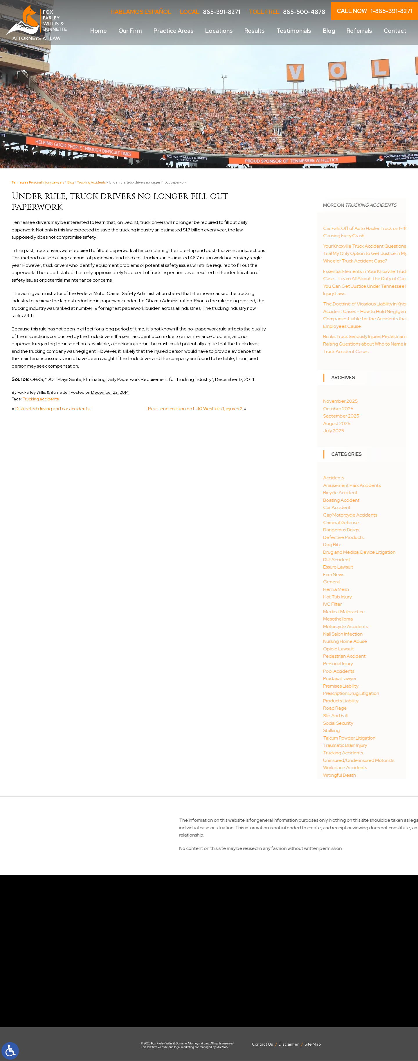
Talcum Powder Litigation (379, 738)
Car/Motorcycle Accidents (380, 515)
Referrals (359, 31)
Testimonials (293, 31)
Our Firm (130, 31)
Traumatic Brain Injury (375, 745)
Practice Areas (174, 31)
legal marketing (184, 1047)
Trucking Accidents (91, 182)
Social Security (368, 723)
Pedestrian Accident (374, 656)
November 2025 (370, 401)
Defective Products (373, 537)
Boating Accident (371, 500)
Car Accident (366, 507)
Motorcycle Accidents (375, 626)
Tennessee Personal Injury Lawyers (38, 182)
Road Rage (364, 708)
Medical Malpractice (373, 612)
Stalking (361, 730)
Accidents (363, 478)
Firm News (363, 574)
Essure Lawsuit (368, 567)
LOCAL (210, 12)
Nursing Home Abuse (375, 641)
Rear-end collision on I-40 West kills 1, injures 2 (195, 409)
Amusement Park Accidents (381, 485)
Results (254, 31)
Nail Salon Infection (372, 634)
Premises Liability (370, 686)
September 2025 (371, 416)
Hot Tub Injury (367, 597)
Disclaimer (289, 1044)
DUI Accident (366, 560)
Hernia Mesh (366, 589)
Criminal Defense (370, 522)
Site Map (313, 1044)
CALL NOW (374, 11)
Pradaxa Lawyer (369, 678)
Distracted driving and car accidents (52, 409)
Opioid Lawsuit (368, 649)
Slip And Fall (365, 716)
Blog (329, 31)
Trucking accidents (41, 399)
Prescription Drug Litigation (381, 693)
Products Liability (370, 701)
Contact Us (262, 1044)
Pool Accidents (368, 671)
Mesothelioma (367, 619)
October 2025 (368, 409)
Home (98, 31)
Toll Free (287, 12)
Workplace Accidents (375, 768)
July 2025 (363, 431)
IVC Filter (362, 604)
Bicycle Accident (370, 493)
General (361, 582)
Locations (219, 31)
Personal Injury (367, 664)
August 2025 (366, 423)
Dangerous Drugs (371, 530)
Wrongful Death (369, 775)
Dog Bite (362, 545)
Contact (395, 31)
